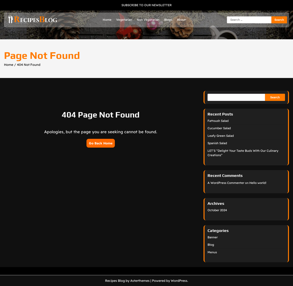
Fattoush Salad (218, 121)
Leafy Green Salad (221, 136)
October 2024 (217, 210)
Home (107, 20)
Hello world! (257, 183)
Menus (212, 252)
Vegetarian (124, 20)
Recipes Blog (115, 281)
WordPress (179, 281)
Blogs (168, 20)
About (181, 20)
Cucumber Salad (219, 128)
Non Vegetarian (148, 20)
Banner (213, 237)
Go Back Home (100, 143)
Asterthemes (140, 281)
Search (275, 97)
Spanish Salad (217, 143)
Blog (211, 245)
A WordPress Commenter (226, 183)
